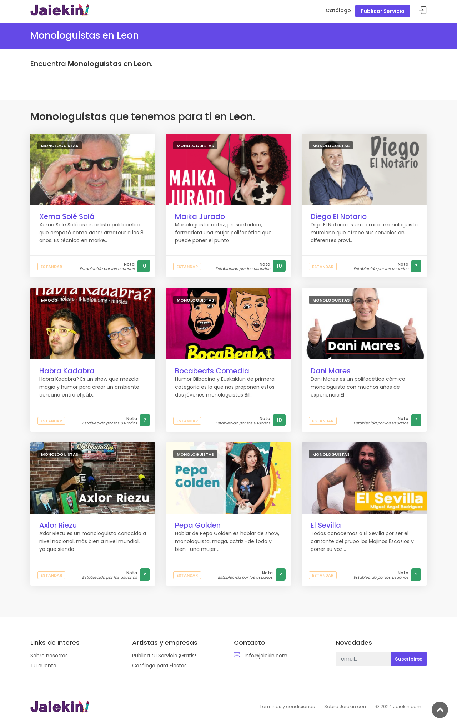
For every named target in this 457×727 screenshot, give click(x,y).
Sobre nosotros (49, 655)
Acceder (423, 10)
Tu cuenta (43, 665)
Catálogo (338, 10)
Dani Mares (331, 371)
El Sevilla (326, 525)
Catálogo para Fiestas (159, 665)
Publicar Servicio (383, 11)
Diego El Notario (339, 216)
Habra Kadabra (67, 371)
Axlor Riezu (58, 525)
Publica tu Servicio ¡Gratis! (164, 655)
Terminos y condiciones (287, 706)
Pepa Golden (198, 525)
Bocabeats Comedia (212, 371)
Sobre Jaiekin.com (346, 706)
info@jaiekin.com (266, 655)
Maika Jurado (200, 216)
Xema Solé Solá (67, 216)
